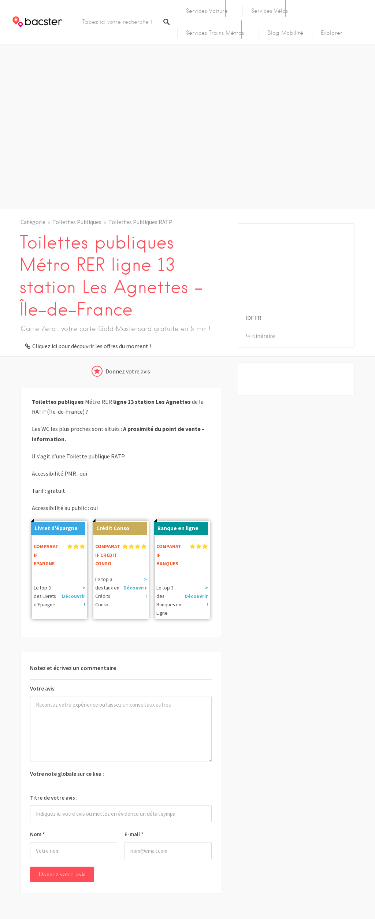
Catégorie (33, 222)
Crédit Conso (111, 527)
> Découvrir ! (73, 596)
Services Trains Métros (215, 33)
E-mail (134, 834)
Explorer (331, 33)
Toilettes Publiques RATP (140, 222)
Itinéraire (263, 335)
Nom (37, 834)
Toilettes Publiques (76, 222)
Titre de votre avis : (54, 797)
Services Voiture (207, 11)
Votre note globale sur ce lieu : (67, 773)
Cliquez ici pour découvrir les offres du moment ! (91, 346)
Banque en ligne (176, 527)
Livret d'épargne (54, 527)
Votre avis (42, 688)
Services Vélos (269, 11)
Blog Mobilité (285, 33)
